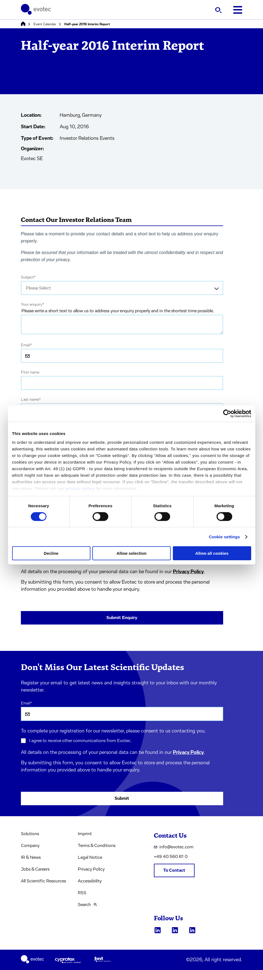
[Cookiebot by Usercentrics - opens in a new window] (227, 413)
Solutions (30, 834)
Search (87, 904)
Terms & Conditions (96, 845)
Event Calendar (45, 24)
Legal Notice (90, 857)
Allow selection (131, 553)
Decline (51, 553)
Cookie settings (224, 536)
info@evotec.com (173, 846)
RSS (82, 893)
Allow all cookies (212, 553)
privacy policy (80, 488)
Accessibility (90, 881)
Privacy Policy (188, 571)
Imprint (85, 834)
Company (30, 845)
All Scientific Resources (43, 881)
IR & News (31, 857)
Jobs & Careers (35, 869)
